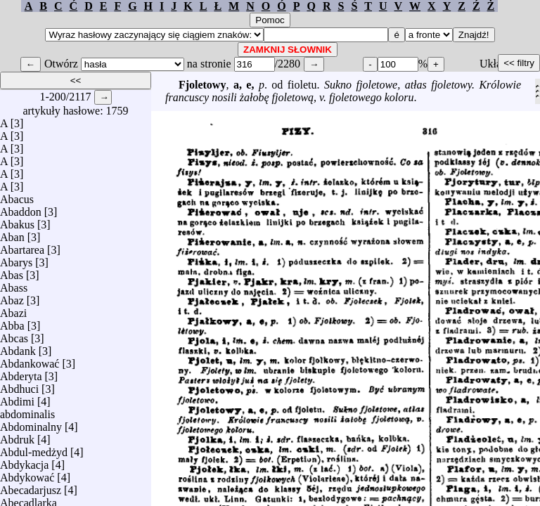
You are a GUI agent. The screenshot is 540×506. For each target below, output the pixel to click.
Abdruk (17, 436)
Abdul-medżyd (34, 449)
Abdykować (27, 474)
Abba (12, 322)
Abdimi (17, 398)
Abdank (18, 347)
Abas (11, 272)
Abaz (12, 297)
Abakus (17, 221)
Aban (12, 234)
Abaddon (20, 208)
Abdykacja (24, 461)
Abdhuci (19, 385)
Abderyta (21, 373)
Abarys (16, 259)
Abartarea (22, 246)
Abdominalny (31, 423)
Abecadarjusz (30, 487)
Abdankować (29, 360)
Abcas (14, 335)
